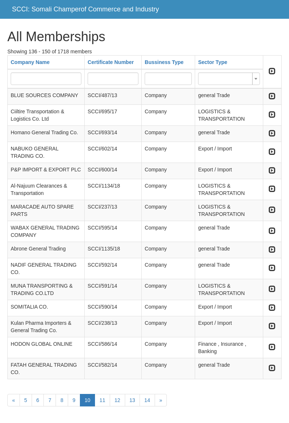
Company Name (30, 62)
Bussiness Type (164, 62)
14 (147, 400)
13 (132, 400)
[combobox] (229, 78)
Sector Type (212, 62)
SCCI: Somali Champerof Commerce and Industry (85, 9)
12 (117, 400)
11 (102, 400)
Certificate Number (111, 62)
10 (88, 400)
